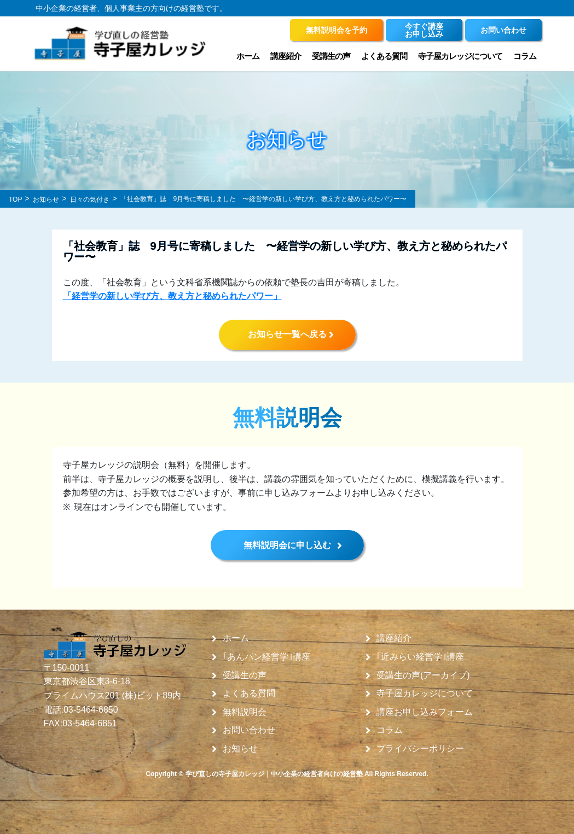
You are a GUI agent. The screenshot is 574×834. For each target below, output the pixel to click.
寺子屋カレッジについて (460, 56)
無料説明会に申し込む (287, 545)
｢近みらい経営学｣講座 (420, 657)
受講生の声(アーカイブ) (423, 675)
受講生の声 (331, 56)
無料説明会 (244, 712)
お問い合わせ (249, 730)
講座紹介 (285, 56)
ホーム (247, 56)
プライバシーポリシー (420, 748)
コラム (524, 56)
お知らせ (240, 748)
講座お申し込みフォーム (424, 712)
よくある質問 (384, 56)
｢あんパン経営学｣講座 (266, 657)
